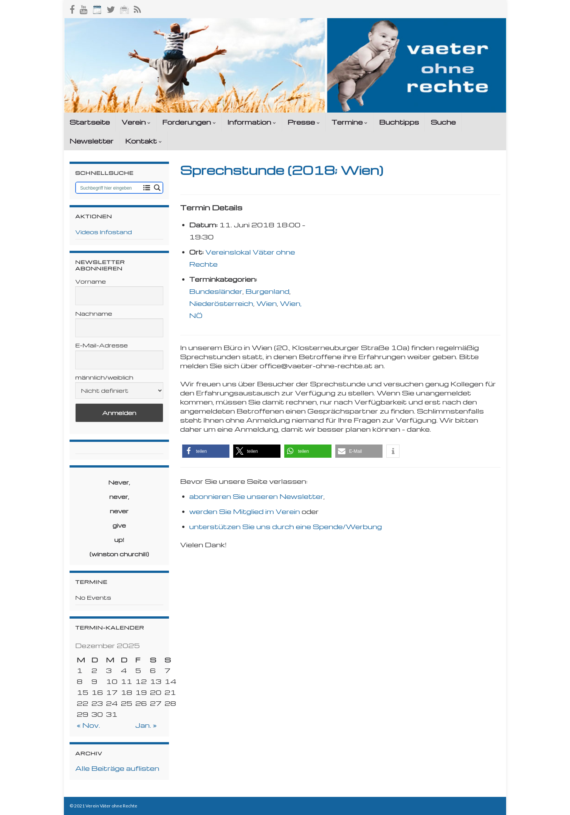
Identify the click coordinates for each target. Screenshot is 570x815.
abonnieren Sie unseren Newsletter (256, 496)
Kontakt (143, 140)
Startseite (90, 121)
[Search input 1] (109, 187)
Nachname (93, 313)
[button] (205, 451)
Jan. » (146, 725)
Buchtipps (399, 121)
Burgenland (267, 291)
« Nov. (88, 725)
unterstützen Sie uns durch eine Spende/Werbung (285, 526)
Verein (135, 121)
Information (252, 121)
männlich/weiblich (104, 377)
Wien (266, 303)
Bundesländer (216, 291)
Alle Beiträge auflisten (117, 768)
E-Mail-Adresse (101, 345)
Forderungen (188, 121)
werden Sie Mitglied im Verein (244, 511)
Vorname (90, 281)
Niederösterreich (221, 303)
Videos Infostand (103, 232)
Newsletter (91, 140)
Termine (349, 121)
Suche (443, 121)
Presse (304, 121)
